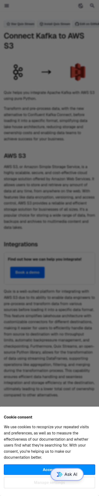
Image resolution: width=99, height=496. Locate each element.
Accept (49, 469)
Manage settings (49, 482)
